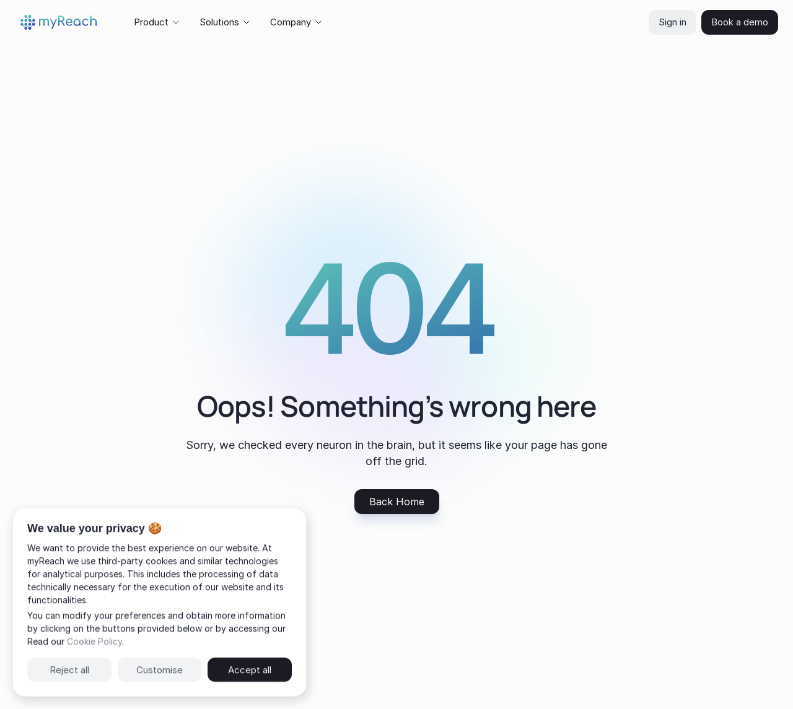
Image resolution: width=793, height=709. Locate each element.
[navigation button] (396, 501)
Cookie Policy (94, 641)
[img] (58, 22)
